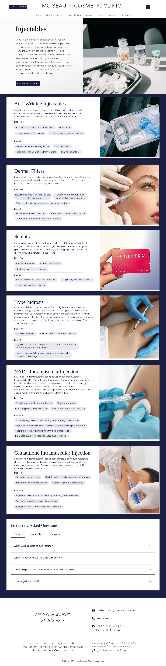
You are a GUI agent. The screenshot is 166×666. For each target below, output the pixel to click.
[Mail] (93, 610)
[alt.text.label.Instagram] (94, 650)
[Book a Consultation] (28, 83)
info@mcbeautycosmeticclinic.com (116, 610)
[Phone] (93, 618)
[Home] (93, 626)
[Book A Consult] (18, 7)
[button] (148, 6)
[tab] (18, 534)
